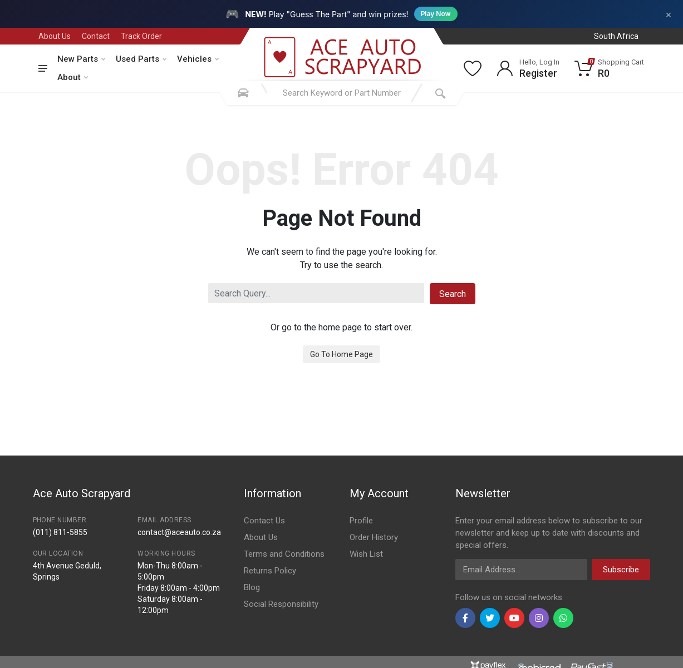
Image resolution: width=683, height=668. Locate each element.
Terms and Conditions (284, 554)
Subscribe (621, 570)
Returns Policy (270, 571)
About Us (54, 36)
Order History (374, 537)
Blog (252, 587)
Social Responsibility (281, 604)
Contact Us (264, 521)
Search (452, 294)
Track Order (141, 36)
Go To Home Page (341, 354)
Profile (361, 521)
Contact (96, 36)
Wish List (366, 554)
